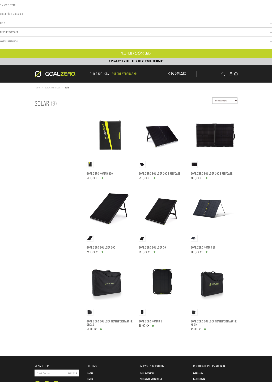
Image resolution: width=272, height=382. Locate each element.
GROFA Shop (198, 337)
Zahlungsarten (147, 315)
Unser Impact (146, 343)
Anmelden (72, 315)
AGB (194, 326)
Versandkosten (234, 364)
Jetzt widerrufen (206, 346)
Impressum (198, 315)
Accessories (93, 332)
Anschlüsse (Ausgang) (46, 67)
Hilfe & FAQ (145, 326)
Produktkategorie (44, 86)
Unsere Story (146, 337)
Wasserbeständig (43, 95)
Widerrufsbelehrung (203, 332)
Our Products (99, 16)
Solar (90, 326)
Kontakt (147, 371)
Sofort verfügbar (124, 16)
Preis (37, 76)
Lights (90, 321)
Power (90, 315)
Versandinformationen (151, 321)
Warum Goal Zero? (148, 332)
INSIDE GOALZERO (176, 16)
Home (37, 29)
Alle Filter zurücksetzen (58, 107)
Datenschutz (199, 321)
